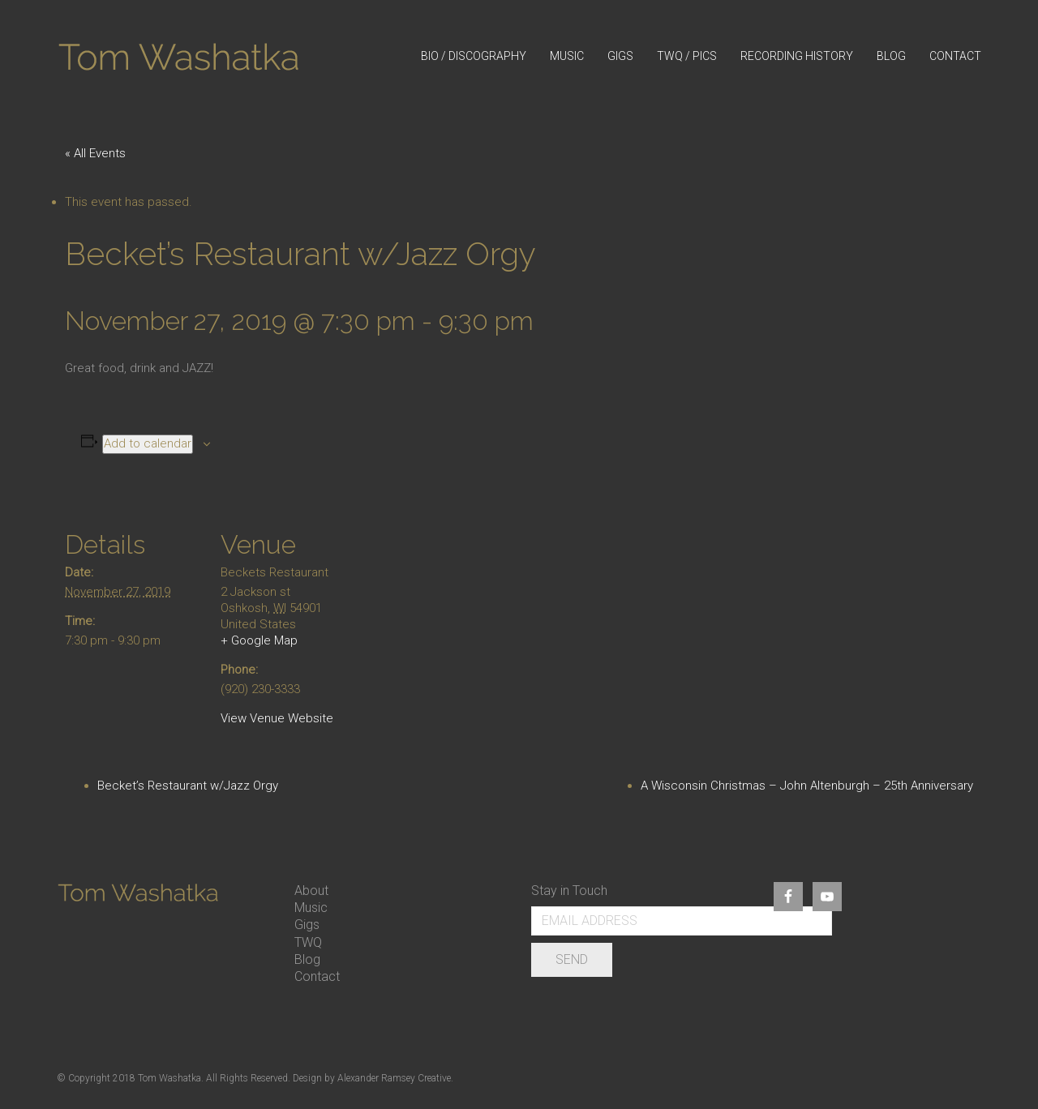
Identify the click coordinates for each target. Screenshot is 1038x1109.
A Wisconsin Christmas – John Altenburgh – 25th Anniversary (807, 785)
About (311, 890)
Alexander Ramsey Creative (394, 1078)
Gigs (307, 924)
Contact (317, 976)
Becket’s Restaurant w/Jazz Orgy (187, 785)
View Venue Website (277, 718)
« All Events (95, 153)
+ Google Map (259, 640)
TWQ (308, 942)
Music (311, 907)
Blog (307, 959)
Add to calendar (147, 443)
